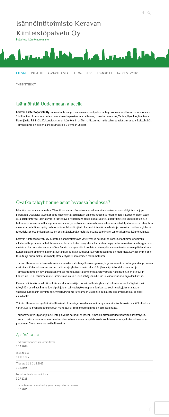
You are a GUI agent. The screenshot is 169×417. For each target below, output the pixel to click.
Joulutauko (22, 353)
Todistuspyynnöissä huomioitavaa (35, 342)
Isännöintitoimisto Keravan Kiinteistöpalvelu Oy (58, 28)
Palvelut (37, 73)
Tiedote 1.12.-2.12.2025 (29, 363)
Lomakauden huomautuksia (32, 374)
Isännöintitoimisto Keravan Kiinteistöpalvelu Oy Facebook (143, 13)
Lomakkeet (105, 73)
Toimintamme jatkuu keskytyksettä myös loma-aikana (47, 385)
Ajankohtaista (58, 73)
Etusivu (21, 73)
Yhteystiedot (26, 84)
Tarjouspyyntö (127, 73)
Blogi (89, 73)
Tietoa (77, 73)
